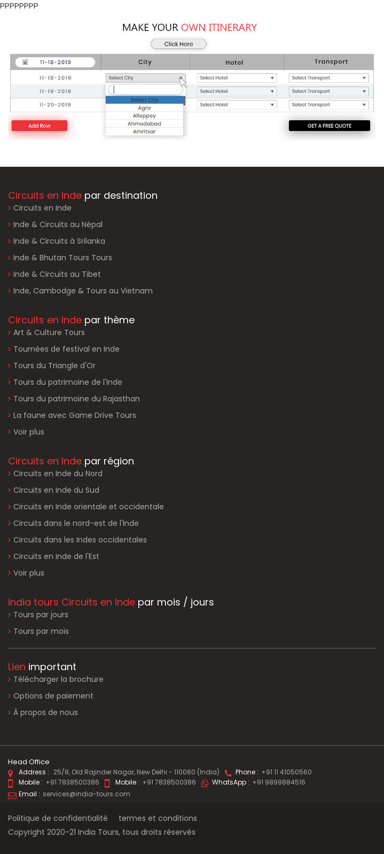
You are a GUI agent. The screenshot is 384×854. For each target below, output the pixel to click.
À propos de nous (43, 712)
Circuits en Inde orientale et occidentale (88, 506)
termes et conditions (158, 818)
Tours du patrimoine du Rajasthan (76, 398)
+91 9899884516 (278, 782)
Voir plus (28, 431)
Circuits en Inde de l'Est (56, 556)
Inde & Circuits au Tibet (57, 274)
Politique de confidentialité (58, 818)
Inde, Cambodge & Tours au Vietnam (83, 290)
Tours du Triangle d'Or (54, 365)
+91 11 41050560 (286, 772)
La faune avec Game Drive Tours (74, 415)
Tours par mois (41, 631)
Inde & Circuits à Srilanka (59, 241)
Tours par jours (40, 614)
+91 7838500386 (72, 782)
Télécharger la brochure (56, 679)
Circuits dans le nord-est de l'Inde (76, 523)
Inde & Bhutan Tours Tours (62, 257)
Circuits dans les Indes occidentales (80, 539)
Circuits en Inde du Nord (58, 473)
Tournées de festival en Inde (66, 349)
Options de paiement (50, 696)
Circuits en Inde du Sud (56, 490)
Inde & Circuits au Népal (58, 224)
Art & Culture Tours (49, 332)
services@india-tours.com (86, 793)
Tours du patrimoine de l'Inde (67, 382)
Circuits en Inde (42, 208)
